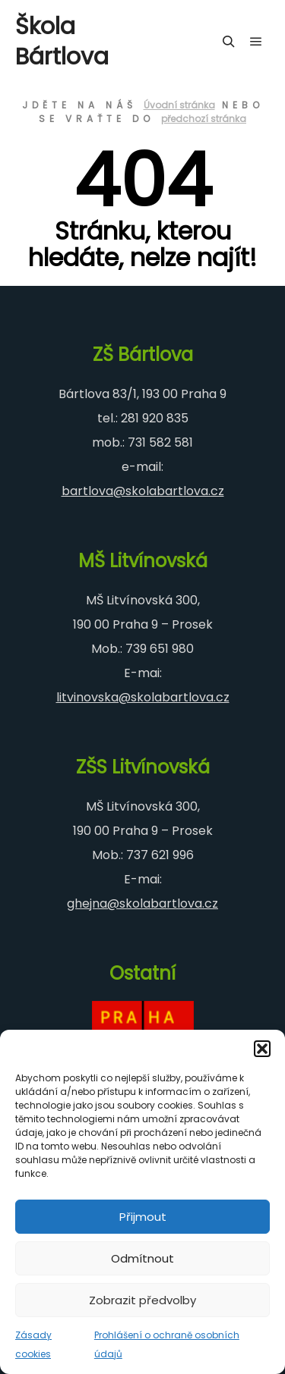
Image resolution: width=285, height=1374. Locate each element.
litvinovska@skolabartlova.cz (143, 697)
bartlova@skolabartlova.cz (143, 491)
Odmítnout (142, 1258)
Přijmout (142, 1217)
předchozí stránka (203, 118)
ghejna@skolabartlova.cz (142, 903)
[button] (262, 1048)
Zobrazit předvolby (142, 1300)
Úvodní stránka (179, 105)
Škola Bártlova (62, 42)
